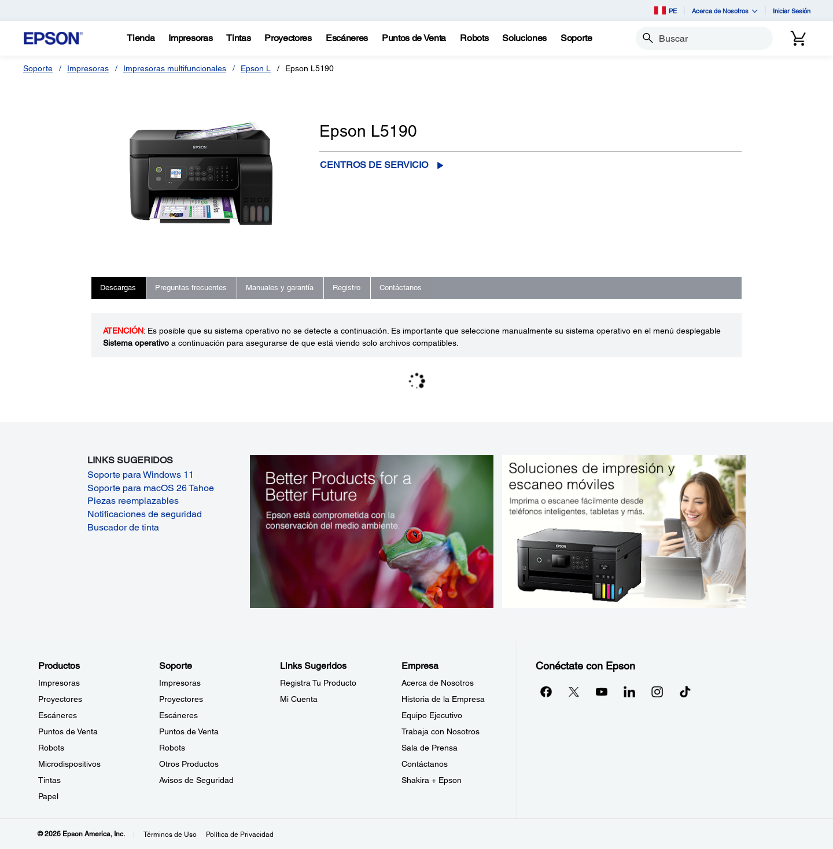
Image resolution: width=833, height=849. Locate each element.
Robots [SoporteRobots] (172, 747)
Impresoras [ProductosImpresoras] (59, 682)
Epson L (256, 68)
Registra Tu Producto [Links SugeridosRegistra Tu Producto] (318, 682)
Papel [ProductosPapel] (48, 796)
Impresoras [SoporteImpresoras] (180, 682)
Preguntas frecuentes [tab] (191, 287)
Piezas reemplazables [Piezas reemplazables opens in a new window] (133, 500)
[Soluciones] (524, 38)
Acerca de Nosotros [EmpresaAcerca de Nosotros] (437, 682)
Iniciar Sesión (791, 10)
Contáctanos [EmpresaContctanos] (424, 764)
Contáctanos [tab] (400, 287)
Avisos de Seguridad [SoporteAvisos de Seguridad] (196, 780)
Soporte (38, 68)
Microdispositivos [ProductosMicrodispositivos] (69, 764)
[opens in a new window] (684, 691)
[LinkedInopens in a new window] (629, 691)
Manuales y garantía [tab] (280, 287)
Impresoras (88, 68)
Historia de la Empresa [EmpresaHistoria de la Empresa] (443, 699)
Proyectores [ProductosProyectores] (60, 699)
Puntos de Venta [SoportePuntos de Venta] (189, 731)
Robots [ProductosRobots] (51, 747)
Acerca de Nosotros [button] (725, 10)
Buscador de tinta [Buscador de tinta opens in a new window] (123, 527)
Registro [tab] (346, 287)
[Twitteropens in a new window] (573, 691)
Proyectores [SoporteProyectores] (181, 699)
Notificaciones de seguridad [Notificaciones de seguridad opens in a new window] (144, 513)
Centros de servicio (374, 164)
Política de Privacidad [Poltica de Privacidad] (240, 834)
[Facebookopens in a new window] (546, 691)
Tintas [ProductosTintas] (49, 780)
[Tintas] (238, 38)
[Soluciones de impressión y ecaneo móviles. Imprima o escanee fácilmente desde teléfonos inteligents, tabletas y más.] (624, 531)
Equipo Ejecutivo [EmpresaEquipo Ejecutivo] (431, 715)
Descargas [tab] (118, 287)
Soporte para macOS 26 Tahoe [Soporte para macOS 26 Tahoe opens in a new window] (150, 487)
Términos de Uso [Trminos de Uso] (170, 834)
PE (665, 10)
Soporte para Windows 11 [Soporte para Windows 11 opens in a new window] (140, 474)
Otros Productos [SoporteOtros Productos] (189, 764)
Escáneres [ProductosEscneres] (57, 715)
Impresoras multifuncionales (174, 68)
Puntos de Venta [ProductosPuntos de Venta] (68, 731)
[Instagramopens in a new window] (657, 691)
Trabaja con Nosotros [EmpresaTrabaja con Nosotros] (440, 731)
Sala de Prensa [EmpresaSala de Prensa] (429, 747)
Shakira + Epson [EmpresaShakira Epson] (431, 780)
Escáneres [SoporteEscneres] (178, 715)
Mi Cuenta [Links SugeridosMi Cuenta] (299, 699)
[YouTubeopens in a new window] (601, 691)
